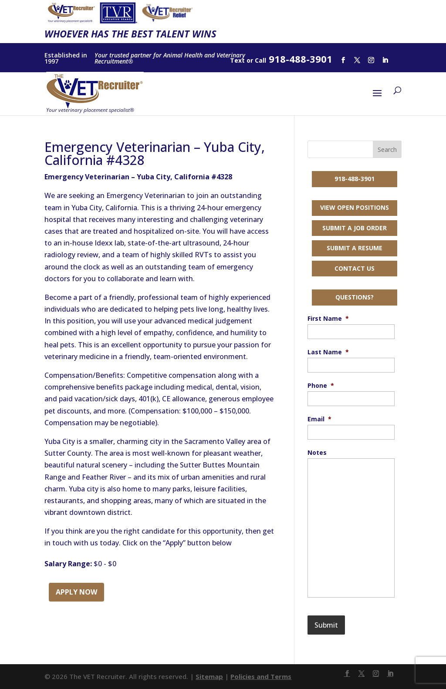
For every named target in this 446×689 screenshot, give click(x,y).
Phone (320, 386)
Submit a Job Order (354, 228)
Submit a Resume (354, 248)
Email (319, 419)
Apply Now (76, 592)
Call (260, 60)
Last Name (328, 352)
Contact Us (354, 268)
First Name (328, 319)
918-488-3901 (354, 179)
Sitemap (209, 676)
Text (237, 60)
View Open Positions (354, 207)
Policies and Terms (260, 676)
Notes (317, 453)
